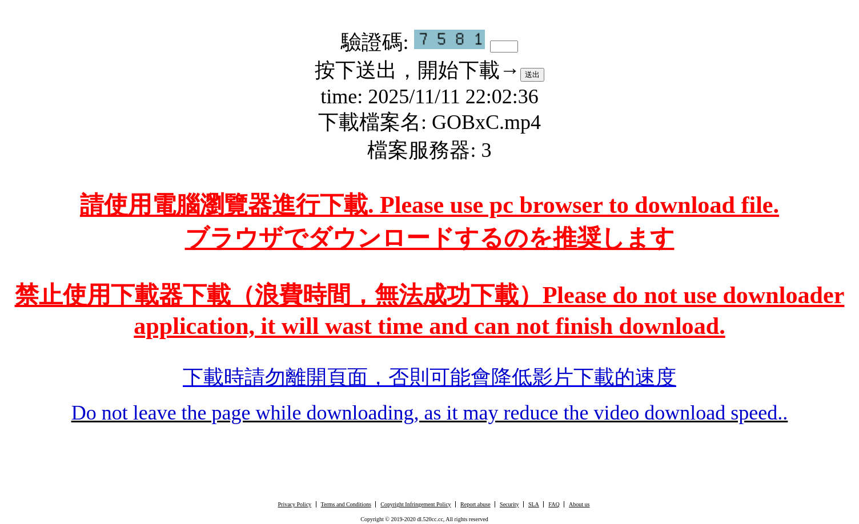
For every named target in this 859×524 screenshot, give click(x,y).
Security (509, 504)
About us (579, 504)
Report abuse (475, 504)
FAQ (553, 504)
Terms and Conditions (346, 504)
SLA (533, 504)
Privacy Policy (294, 504)
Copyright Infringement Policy (415, 504)
